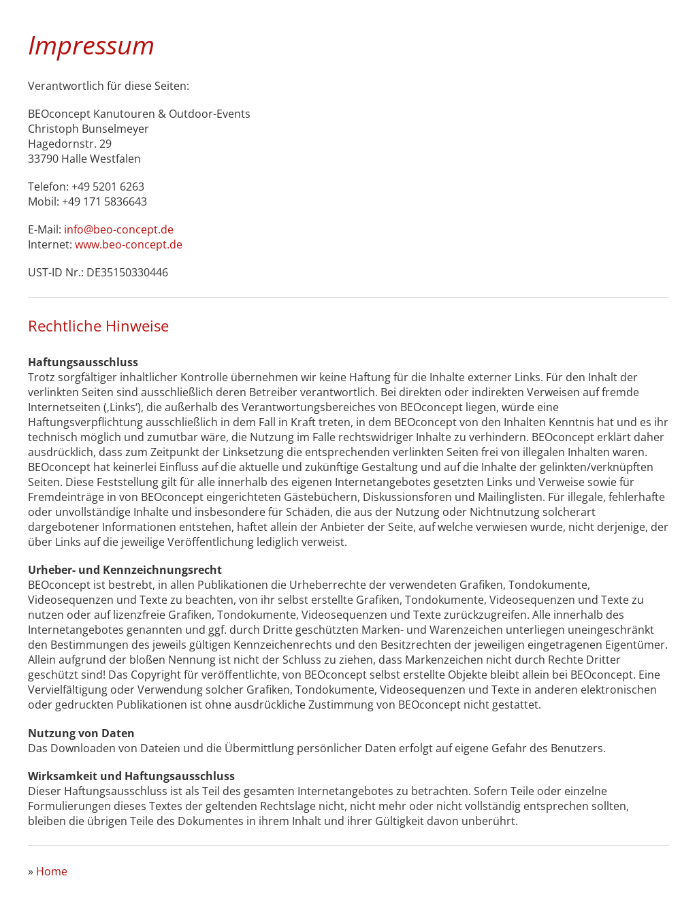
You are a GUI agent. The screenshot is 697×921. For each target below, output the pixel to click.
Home (51, 871)
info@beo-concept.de (119, 229)
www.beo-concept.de (128, 244)
